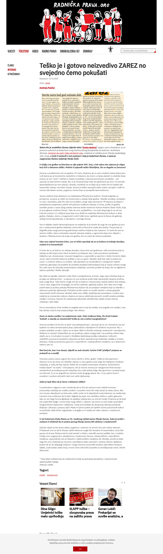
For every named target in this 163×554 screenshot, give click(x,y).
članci (11, 65)
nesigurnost (52, 475)
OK (80, 549)
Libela (47, 83)
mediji (42, 475)
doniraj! (87, 51)
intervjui (12, 69)
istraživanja (14, 74)
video (35, 51)
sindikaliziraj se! (69, 51)
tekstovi (24, 51)
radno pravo (49, 51)
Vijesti (11, 51)
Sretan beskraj (89, 147)
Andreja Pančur (47, 87)
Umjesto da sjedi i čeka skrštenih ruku (65, 153)
